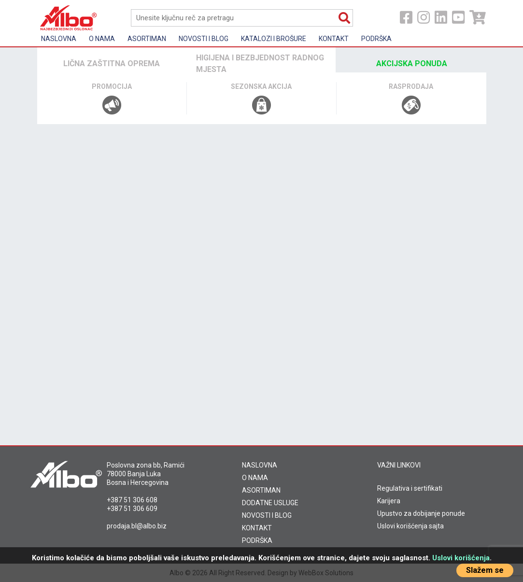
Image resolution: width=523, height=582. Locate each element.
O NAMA (255, 478)
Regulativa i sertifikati (409, 488)
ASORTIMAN (261, 490)
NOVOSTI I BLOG (267, 515)
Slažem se (485, 570)
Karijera (388, 501)
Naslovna (58, 39)
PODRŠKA (257, 540)
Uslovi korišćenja (461, 558)
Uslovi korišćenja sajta (410, 526)
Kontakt (334, 39)
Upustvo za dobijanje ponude (421, 513)
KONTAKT (257, 528)
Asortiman (146, 39)
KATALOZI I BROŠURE (273, 39)
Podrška (376, 39)
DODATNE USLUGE (270, 503)
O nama (102, 39)
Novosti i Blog (203, 39)
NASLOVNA (259, 465)
